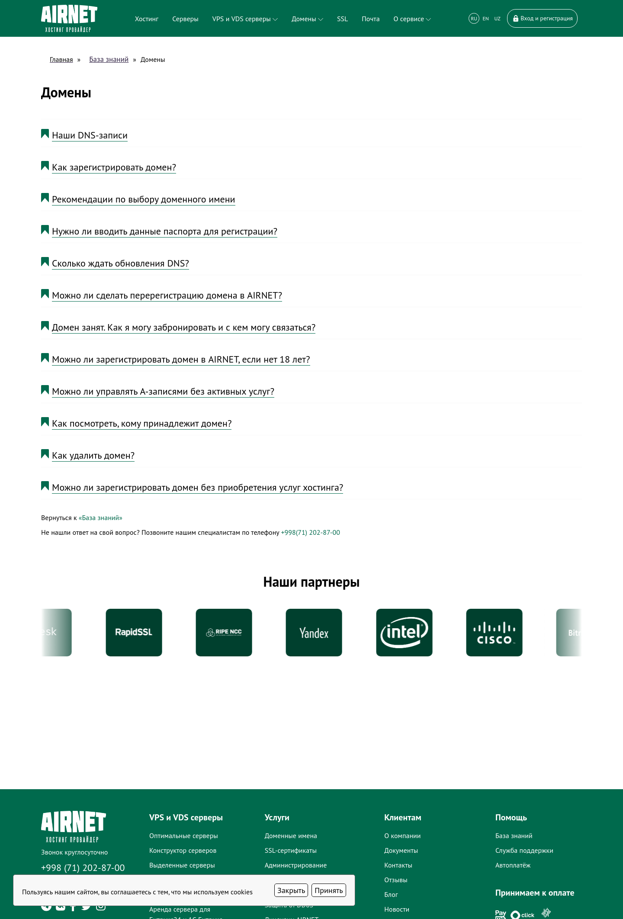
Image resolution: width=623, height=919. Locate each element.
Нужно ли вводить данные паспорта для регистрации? (164, 231)
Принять (329, 890)
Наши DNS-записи (90, 135)
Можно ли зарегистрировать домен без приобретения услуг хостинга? (197, 487)
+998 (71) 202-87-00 (83, 867)
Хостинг (146, 18)
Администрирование (296, 865)
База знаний (108, 59)
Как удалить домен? (93, 455)
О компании (402, 835)
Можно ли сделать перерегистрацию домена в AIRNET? (167, 295)
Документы (401, 850)
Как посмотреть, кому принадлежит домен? (141, 423)
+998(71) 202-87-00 (310, 532)
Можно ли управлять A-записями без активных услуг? (163, 391)
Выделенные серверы (182, 865)
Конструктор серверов (182, 850)
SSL (342, 18)
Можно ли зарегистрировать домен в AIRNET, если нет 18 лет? (181, 359)
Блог (391, 894)
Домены (307, 18)
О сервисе (412, 18)
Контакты (398, 865)
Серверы (185, 18)
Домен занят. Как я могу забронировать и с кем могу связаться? (183, 327)
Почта (370, 18)
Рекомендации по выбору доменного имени (143, 199)
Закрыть (291, 890)
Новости (396, 909)
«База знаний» (100, 517)
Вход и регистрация (542, 18)
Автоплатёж (512, 865)
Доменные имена (291, 835)
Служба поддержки (524, 850)
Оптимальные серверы (183, 835)
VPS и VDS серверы (245, 18)
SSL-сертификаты (291, 850)
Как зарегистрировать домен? (114, 167)
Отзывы (395, 879)
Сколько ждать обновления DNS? (120, 263)
